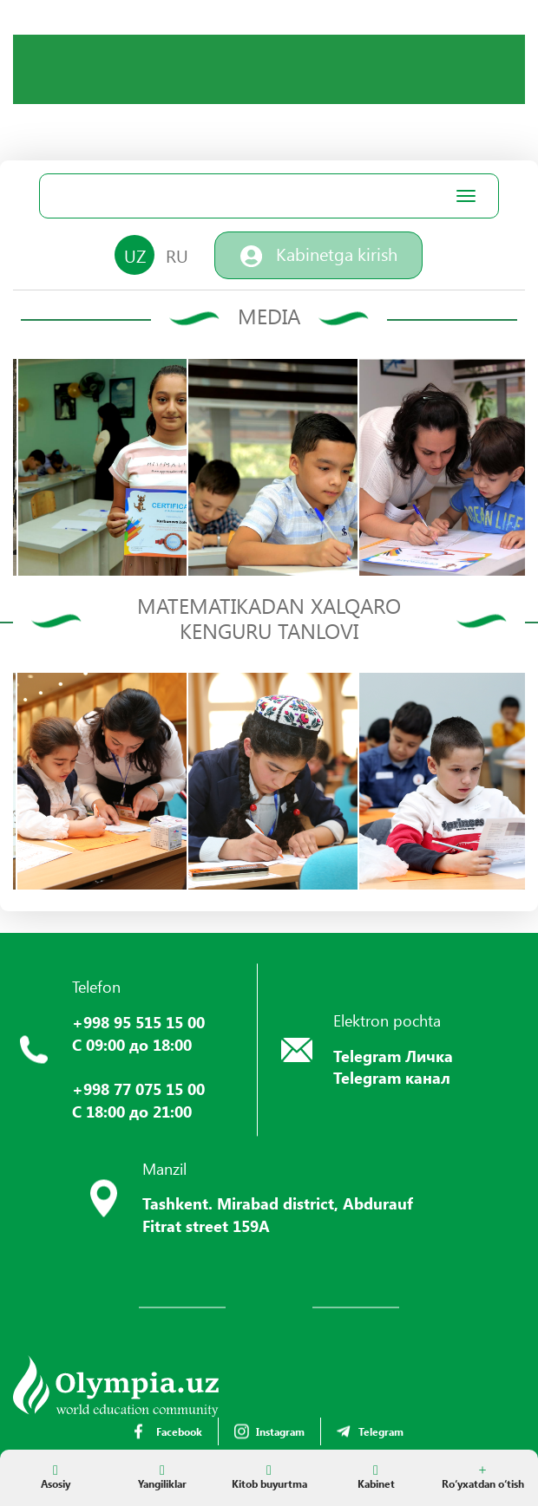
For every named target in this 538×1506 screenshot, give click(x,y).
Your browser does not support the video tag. (143, 100)
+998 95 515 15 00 (138, 1022)
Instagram (269, 1431)
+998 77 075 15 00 (138, 1089)
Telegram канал (391, 1077)
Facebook (168, 1431)
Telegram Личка (393, 1056)
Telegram (370, 1431)
